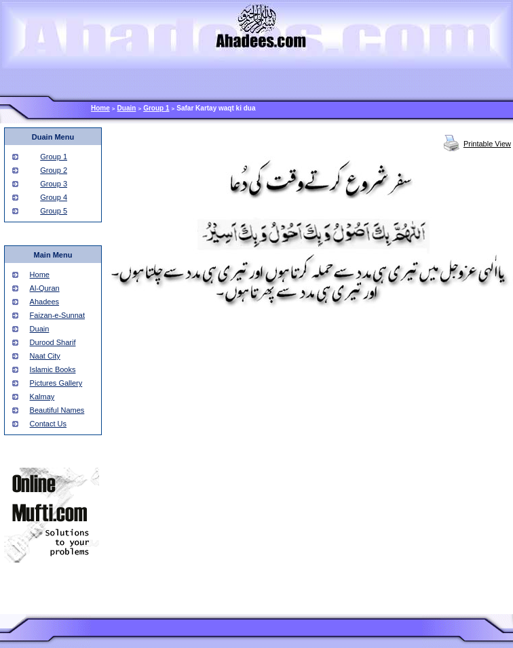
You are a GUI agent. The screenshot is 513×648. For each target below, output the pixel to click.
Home (100, 108)
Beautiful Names (57, 410)
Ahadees (44, 302)
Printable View (487, 144)
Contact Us (48, 424)
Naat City (45, 356)
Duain (126, 108)
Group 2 (53, 170)
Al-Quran (45, 288)
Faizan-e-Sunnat (57, 315)
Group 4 (53, 197)
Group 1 (156, 108)
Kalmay (42, 396)
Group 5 (53, 211)
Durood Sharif (53, 342)
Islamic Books (53, 369)
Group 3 (53, 184)
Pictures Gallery (56, 383)
